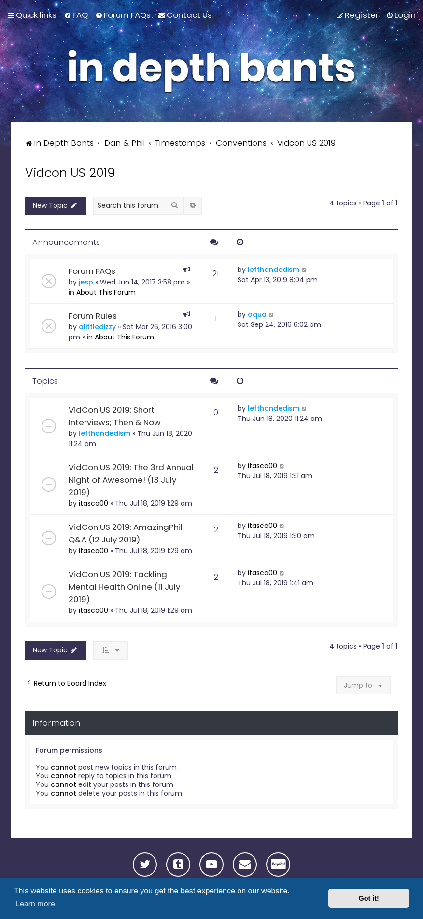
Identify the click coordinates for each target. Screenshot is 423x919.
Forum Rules (93, 316)
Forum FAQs (92, 271)
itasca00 (93, 503)
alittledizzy (97, 327)
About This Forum (106, 292)
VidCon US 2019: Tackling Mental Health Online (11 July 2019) (124, 586)
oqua (257, 314)
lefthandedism (273, 269)
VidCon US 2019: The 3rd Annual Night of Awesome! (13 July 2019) (131, 479)
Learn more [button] (35, 904)
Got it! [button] (369, 898)
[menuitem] (76, 15)
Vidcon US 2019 (70, 172)
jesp (86, 282)
